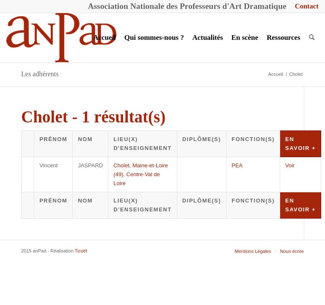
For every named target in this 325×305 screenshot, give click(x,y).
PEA (236, 165)
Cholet (121, 165)
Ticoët (80, 250)
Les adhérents (39, 74)
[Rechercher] (312, 37)
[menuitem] (305, 6)
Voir (290, 165)
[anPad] (61, 37)
